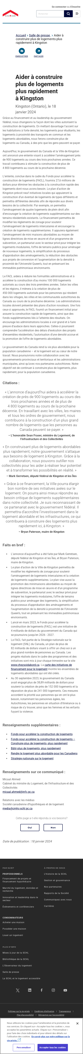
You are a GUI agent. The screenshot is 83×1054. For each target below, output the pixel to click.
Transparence (65, 1011)
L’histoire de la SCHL (55, 874)
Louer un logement (13, 935)
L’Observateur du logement (17, 965)
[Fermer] (77, 1023)
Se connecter (59, 6)
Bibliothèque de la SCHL (16, 959)
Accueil (21, 35)
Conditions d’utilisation (44, 1011)
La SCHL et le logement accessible (21, 978)
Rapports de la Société (56, 893)
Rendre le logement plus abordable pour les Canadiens (44, 753)
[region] (41, 1036)
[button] (68, 13)
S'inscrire (75, 6)
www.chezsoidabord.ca (25, 665)
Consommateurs (13, 918)
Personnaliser (24, 1047)
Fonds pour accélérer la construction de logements (42, 734)
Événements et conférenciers (18, 907)
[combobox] (50, 13)
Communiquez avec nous (58, 899)
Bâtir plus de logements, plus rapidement (36, 748)
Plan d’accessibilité (25, 1015)
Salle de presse (40, 35)
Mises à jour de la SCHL (16, 953)
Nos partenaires (53, 887)
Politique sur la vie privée (19, 1011)
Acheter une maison (13, 922)
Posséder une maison (14, 929)
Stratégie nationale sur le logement (32, 758)
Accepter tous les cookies (52, 1047)
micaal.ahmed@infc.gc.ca (19, 791)
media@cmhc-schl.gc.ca (17, 808)
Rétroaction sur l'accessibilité (51, 1015)
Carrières (49, 906)
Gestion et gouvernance (57, 880)
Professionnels (13, 874)
